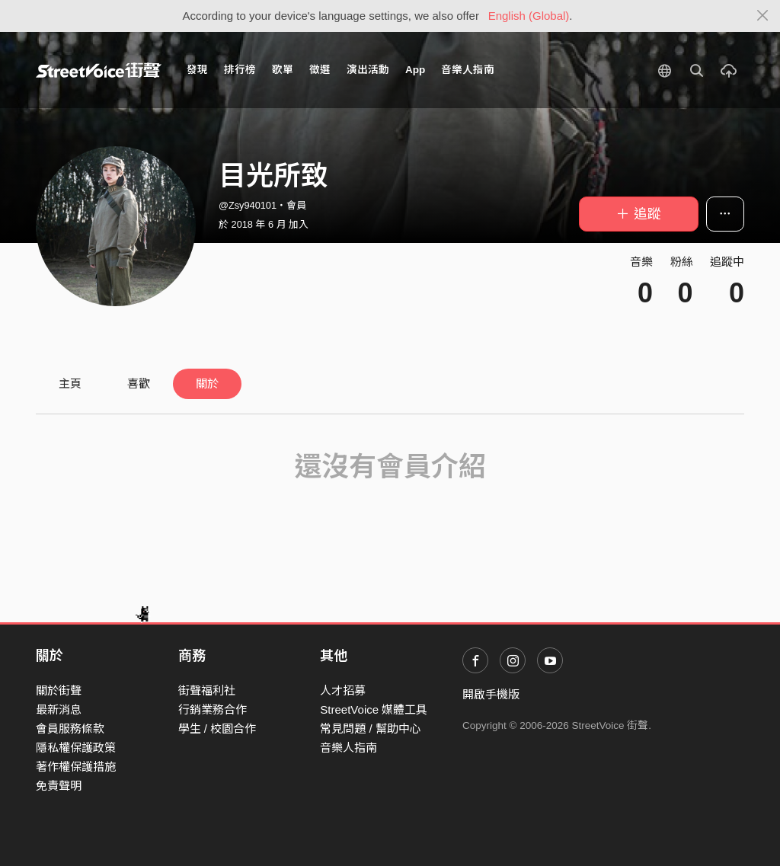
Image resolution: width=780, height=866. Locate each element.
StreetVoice (98, 70)
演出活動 (368, 69)
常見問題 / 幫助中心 (370, 728)
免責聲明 (59, 785)
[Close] (763, 16)
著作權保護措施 (76, 766)
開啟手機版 (490, 694)
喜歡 (138, 383)
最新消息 (59, 709)
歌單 (282, 69)
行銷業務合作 (212, 709)
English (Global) (529, 15)
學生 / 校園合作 (217, 728)
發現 (197, 69)
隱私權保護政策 (76, 747)
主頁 (70, 383)
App (415, 69)
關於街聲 (59, 690)
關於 (207, 383)
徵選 (320, 69)
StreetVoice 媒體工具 (373, 709)
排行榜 (240, 69)
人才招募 (343, 690)
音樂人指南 (467, 69)
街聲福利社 (206, 690)
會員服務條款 (70, 728)
